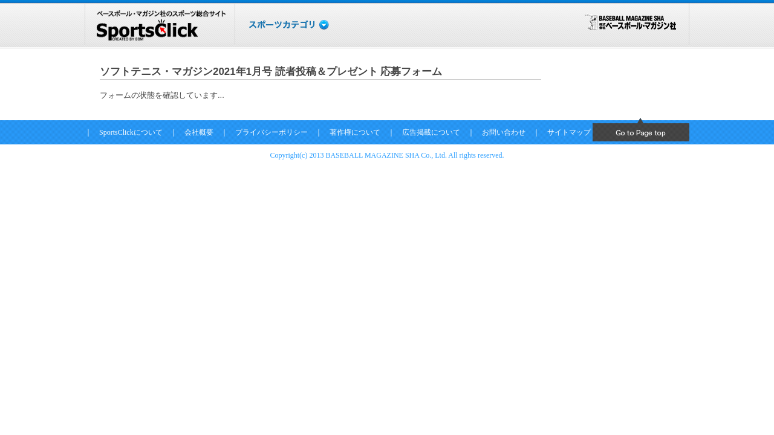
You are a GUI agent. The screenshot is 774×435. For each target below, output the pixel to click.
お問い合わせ (503, 132)
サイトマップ (569, 132)
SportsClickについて (131, 132)
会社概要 (198, 132)
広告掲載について (431, 132)
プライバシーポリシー (271, 132)
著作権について (355, 132)
